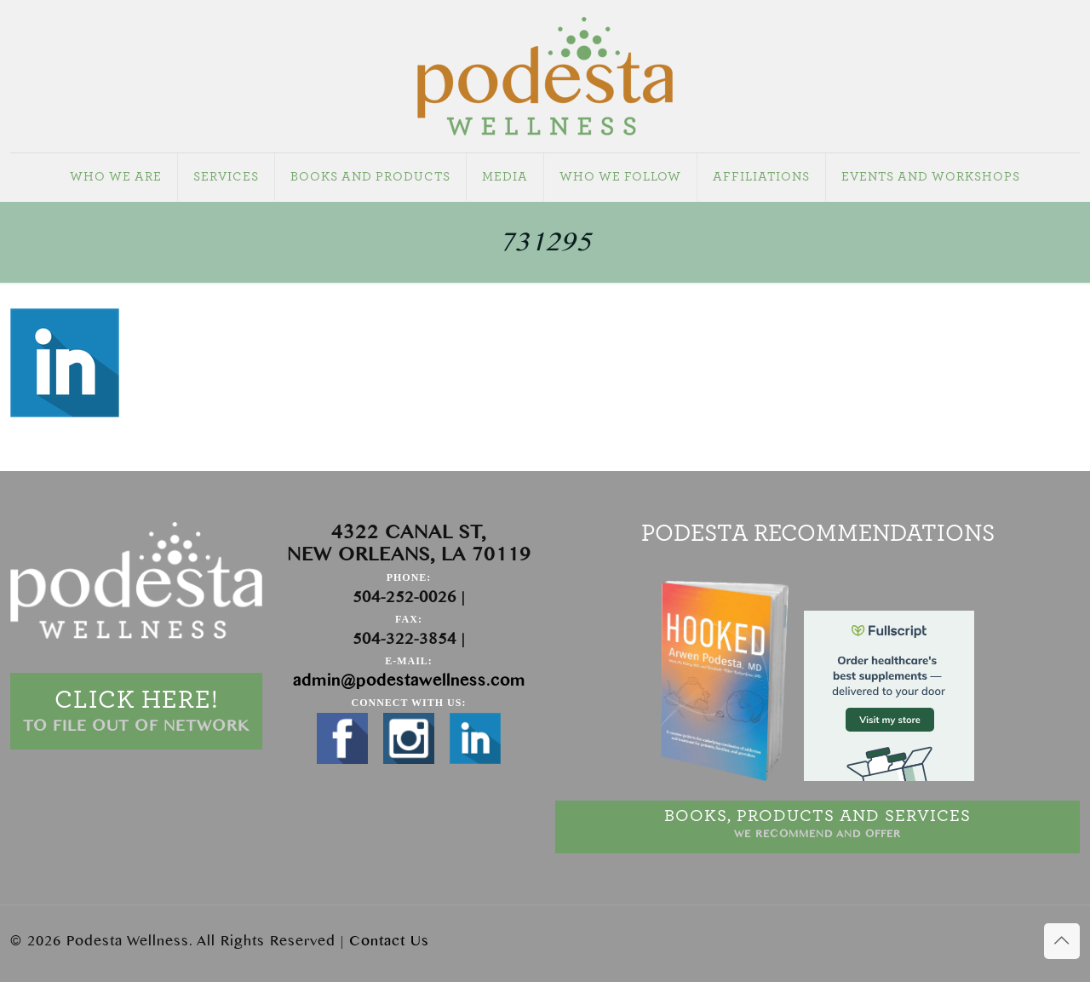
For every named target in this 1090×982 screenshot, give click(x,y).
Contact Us (389, 941)
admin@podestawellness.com (409, 681)
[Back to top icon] (1062, 941)
